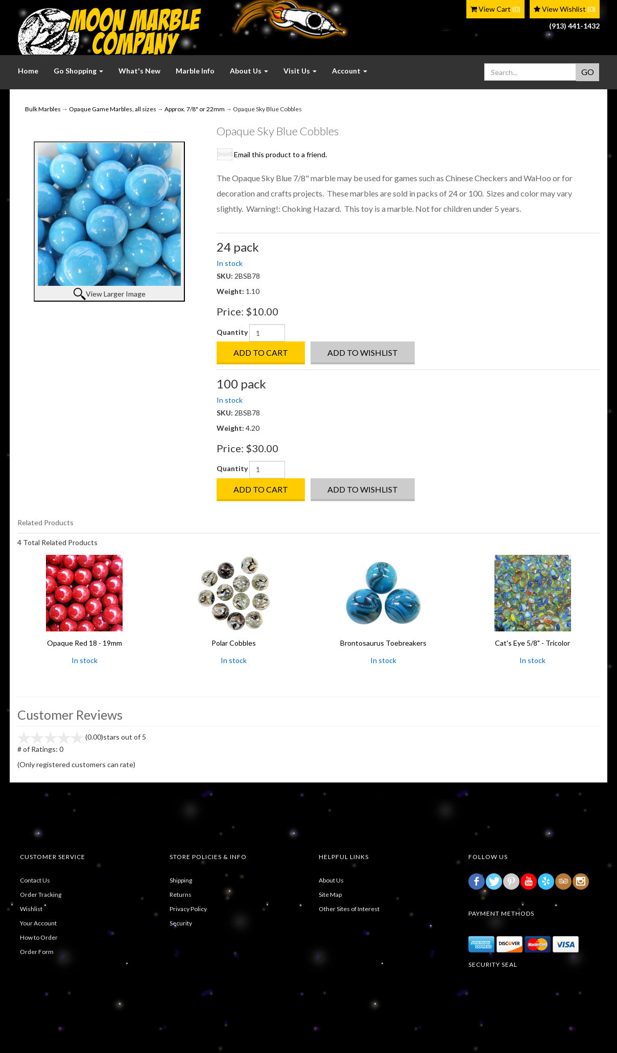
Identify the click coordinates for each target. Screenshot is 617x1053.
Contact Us (35, 880)
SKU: (225, 276)
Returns (181, 894)
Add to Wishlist (362, 352)
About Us (331, 880)
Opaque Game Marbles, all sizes (112, 109)
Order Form (37, 952)
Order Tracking (40, 894)
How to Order (39, 937)
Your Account (38, 923)
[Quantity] (267, 332)
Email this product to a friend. (280, 154)
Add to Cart (260, 352)
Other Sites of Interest (349, 909)
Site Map (330, 894)
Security (181, 923)
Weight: (231, 291)
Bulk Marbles (43, 109)
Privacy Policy (188, 909)
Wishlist (31, 909)
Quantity (232, 332)
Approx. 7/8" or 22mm (194, 109)
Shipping (181, 880)
